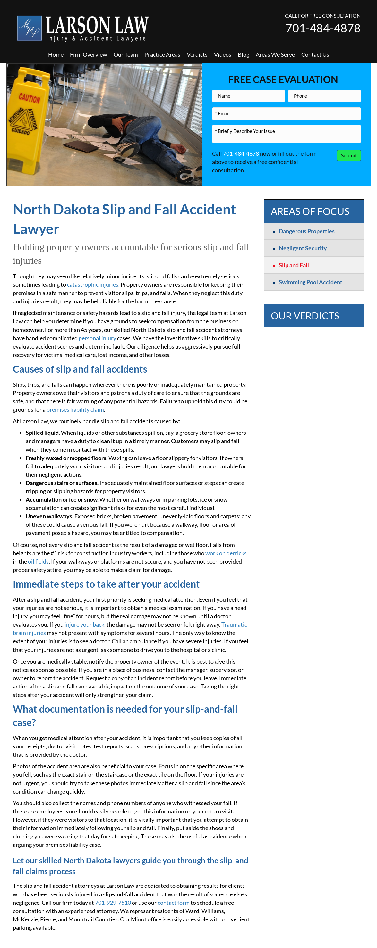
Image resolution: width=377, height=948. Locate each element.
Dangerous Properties (307, 231)
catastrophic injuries (92, 284)
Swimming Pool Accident (310, 281)
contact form (174, 902)
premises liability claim (75, 409)
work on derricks (226, 552)
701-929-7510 (113, 902)
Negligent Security (303, 247)
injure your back (84, 624)
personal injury (97, 338)
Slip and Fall (294, 264)
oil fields (38, 561)
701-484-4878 (323, 28)
